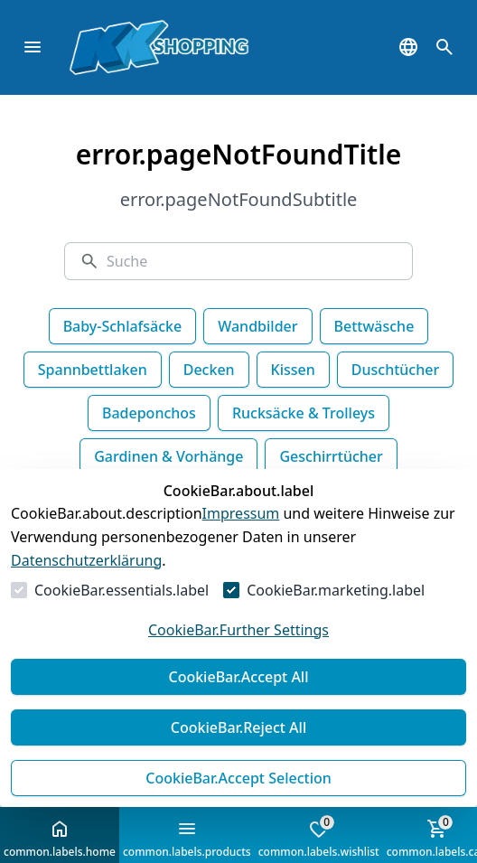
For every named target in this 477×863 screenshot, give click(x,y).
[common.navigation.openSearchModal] (444, 47)
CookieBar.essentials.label (121, 590)
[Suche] (252, 261)
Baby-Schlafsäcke (122, 326)
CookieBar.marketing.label (336, 590)
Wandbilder (257, 326)
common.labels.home (60, 838)
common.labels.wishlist (318, 836)
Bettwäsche (374, 326)
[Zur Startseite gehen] (186, 47)
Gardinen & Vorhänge (168, 456)
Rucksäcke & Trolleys (303, 413)
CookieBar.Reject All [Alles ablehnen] (238, 727)
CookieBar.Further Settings (238, 630)
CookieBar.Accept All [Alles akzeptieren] (238, 677)
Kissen (293, 370)
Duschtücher (395, 370)
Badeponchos (149, 413)
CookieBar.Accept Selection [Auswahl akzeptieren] (238, 778)
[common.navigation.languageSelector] (408, 47)
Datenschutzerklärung (86, 560)
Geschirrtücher (330, 456)
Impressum (241, 513)
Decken (209, 370)
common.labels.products (187, 838)
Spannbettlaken (92, 370)
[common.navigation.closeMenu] (32, 47)
